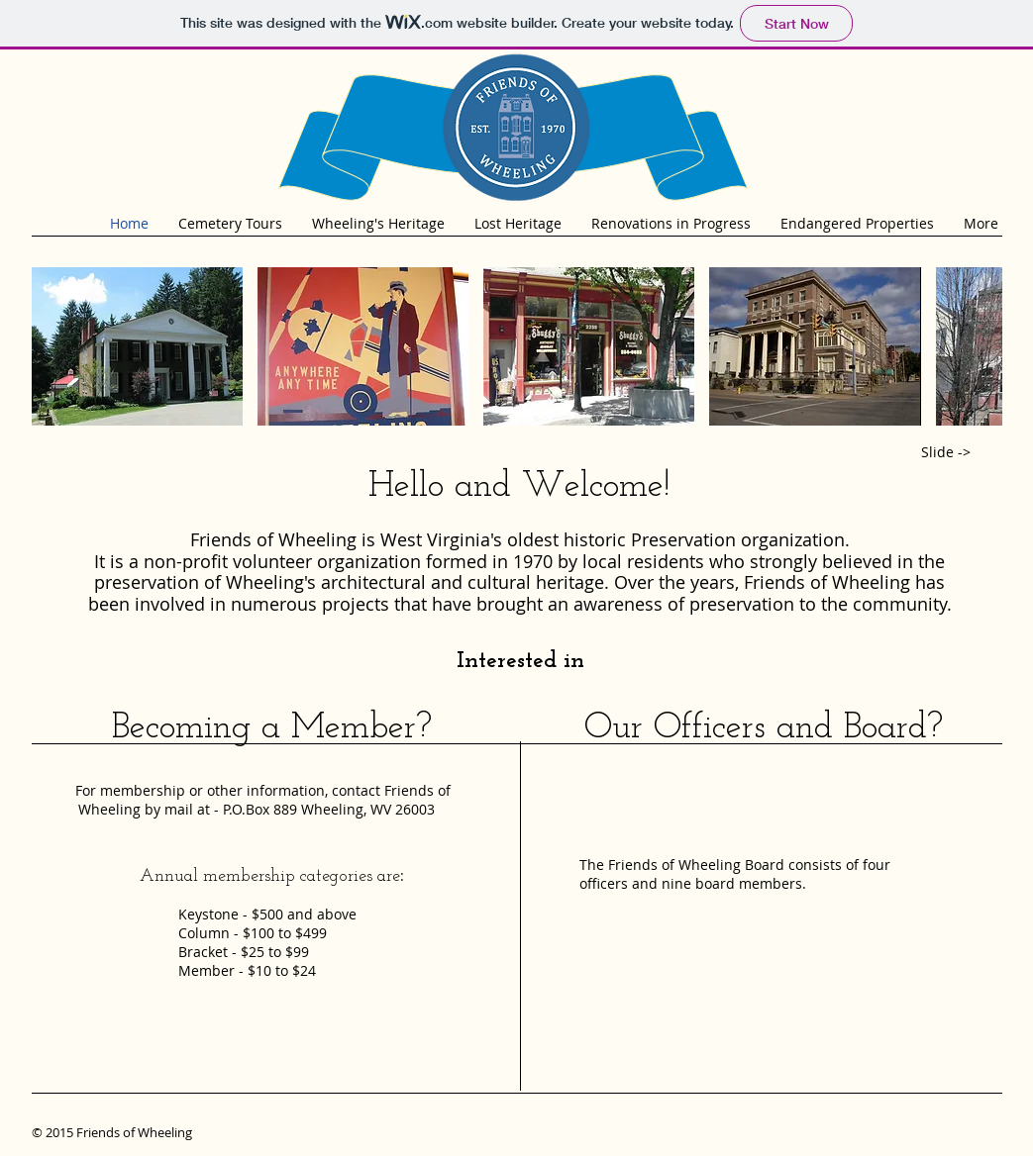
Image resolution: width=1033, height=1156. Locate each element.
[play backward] (56, 346)
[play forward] (977, 346)
